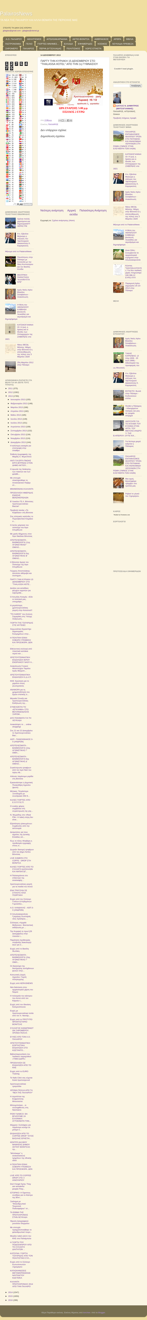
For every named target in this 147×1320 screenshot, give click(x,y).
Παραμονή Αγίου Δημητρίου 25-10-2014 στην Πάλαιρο (133, 287)
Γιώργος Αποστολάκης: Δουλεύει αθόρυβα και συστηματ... (21, 573)
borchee (86, 1312)
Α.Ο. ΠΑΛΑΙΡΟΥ (14, 39)
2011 (10, 388)
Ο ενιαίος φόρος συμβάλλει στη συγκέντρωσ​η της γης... (21, 808)
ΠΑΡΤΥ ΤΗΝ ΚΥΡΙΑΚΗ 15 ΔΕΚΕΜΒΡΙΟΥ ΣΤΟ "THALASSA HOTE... (21, 581)
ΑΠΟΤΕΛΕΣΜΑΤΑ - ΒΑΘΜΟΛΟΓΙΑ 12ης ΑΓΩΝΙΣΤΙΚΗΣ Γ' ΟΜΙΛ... (20, 749)
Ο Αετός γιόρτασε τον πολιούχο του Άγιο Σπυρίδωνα (19, 527)
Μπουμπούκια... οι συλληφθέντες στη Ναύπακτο (19, 1107)
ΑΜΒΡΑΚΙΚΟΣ (102, 39)
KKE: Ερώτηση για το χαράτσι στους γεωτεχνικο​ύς (19, 683)
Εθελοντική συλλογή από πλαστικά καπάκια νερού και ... (21, 651)
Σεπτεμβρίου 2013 (19, 431)
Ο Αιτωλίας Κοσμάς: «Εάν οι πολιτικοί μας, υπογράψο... (21, 599)
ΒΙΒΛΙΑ (129, 39)
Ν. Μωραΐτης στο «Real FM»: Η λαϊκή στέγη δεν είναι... (21, 817)
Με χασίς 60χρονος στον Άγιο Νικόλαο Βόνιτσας (21, 535)
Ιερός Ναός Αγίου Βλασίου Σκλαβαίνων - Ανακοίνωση (24, 293)
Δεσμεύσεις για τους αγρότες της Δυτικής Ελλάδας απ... (20, 834)
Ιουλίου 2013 (16, 423)
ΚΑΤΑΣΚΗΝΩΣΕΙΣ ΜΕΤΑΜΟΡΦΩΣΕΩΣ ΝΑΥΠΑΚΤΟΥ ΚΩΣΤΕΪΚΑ (20, 1274)
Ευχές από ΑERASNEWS (21, 983)
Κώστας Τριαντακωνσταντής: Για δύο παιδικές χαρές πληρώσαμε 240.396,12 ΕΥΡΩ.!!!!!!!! (133, 272)
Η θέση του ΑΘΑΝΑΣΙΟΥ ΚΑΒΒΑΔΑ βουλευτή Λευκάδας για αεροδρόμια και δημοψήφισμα (18, 312)
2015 (10, 1296)
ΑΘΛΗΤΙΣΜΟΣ (34, 39)
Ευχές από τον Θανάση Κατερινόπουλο (20, 1005)
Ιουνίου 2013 (16, 419)
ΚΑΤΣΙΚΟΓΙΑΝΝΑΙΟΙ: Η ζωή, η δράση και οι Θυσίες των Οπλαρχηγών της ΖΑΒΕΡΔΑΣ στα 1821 (19, 332)
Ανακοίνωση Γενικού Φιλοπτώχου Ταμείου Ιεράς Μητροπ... (20, 668)
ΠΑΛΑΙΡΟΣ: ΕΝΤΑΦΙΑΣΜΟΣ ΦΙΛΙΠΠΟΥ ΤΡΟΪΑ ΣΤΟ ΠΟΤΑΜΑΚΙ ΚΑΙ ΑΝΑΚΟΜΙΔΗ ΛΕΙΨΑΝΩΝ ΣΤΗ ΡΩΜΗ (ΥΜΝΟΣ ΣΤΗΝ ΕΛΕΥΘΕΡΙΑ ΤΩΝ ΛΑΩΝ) (127, 140)
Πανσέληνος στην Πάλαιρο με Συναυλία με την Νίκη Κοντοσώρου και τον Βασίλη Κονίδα (25, 263)
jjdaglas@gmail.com (12, 31)
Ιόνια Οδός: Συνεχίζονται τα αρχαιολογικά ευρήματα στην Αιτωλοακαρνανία (132, 255)
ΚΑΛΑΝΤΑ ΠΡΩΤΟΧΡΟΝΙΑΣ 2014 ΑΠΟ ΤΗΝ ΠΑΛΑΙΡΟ (21, 1284)
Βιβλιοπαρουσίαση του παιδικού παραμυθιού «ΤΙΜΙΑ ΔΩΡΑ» (20, 1056)
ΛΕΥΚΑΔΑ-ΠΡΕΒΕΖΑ (122, 44)
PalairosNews (16, 14)
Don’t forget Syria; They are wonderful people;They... (20, 1186)
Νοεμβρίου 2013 (18, 438)
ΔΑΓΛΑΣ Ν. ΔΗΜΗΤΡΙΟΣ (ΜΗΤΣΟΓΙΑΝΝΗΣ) (127, 107)
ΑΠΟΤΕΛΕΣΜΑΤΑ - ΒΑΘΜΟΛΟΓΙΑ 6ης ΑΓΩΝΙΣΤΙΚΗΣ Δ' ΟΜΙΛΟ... (19, 760)
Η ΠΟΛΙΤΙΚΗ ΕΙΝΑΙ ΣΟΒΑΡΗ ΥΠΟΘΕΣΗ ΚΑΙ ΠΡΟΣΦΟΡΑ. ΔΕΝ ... (21, 641)
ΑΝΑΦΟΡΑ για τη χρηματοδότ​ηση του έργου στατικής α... (20, 692)
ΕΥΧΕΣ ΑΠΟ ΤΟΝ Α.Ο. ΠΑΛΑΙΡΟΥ (20, 1038)
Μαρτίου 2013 (17, 407)
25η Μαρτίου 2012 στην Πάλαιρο (25, 363)
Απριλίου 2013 (17, 411)
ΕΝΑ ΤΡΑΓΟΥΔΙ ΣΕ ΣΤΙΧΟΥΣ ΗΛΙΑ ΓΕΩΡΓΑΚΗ (18, 892)
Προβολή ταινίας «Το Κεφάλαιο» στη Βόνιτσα (21, 511)
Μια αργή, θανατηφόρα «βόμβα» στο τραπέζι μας (131, 482)
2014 (10, 1292)
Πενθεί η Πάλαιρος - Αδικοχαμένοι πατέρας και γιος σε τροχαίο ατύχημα (133, 411)
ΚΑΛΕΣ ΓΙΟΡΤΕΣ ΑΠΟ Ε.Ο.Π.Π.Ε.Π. (20, 801)
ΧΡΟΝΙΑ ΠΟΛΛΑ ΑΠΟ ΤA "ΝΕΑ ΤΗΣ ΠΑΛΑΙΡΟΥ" (21, 1091)
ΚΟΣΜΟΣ (102, 44)
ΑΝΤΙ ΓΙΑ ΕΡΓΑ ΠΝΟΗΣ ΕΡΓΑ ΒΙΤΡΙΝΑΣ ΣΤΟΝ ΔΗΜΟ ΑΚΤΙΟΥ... (21, 462)
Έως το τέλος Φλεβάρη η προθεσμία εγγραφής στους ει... (21, 843)
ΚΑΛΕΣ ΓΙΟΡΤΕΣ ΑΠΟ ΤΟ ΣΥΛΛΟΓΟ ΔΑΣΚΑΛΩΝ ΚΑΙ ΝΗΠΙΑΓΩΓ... (22, 869)
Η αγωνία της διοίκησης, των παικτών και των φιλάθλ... (20, 471)
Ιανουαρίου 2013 (18, 399)
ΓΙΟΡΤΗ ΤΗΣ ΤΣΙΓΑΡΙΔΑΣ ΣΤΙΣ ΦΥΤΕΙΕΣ (21, 624)
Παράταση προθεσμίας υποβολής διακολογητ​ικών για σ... (20, 942)
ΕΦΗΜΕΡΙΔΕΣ (85, 44)
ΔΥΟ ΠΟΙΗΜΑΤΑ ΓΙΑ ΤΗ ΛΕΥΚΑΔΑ (20, 719)
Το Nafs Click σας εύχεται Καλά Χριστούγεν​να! (21, 1079)
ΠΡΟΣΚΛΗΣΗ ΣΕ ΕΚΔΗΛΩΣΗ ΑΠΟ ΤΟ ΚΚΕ (20, 1065)
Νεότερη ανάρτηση (52, 210)
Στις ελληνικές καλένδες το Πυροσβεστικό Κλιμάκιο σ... (21, 518)
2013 (10, 396)
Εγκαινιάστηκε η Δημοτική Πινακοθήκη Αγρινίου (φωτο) (21, 784)
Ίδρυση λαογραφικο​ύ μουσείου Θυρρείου (19, 1222)
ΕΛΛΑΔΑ (68, 44)
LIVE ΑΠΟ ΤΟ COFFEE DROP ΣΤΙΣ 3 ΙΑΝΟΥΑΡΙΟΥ (20, 1177)
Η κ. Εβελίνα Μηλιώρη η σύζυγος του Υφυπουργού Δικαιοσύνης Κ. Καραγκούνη (23, 240)
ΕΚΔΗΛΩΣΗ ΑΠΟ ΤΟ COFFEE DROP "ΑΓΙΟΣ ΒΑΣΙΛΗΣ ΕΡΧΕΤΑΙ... (22, 1135)
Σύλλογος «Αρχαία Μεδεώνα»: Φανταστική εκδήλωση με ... (21, 924)
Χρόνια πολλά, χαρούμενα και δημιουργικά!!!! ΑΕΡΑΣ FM (23, 222)
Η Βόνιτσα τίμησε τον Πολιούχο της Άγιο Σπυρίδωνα (19, 564)
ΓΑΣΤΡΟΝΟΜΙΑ (13, 44)
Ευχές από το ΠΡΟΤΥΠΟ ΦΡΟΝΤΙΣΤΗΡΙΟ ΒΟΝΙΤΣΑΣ (21, 1021)
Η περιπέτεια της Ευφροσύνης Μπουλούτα (17, 1098)
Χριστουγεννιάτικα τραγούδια (18, 1085)
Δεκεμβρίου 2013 (18, 442)
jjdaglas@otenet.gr (30, 31)
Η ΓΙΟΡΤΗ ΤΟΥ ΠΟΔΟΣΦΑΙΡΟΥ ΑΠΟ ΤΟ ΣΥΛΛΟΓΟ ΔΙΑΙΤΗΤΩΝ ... (21, 1246)
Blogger (101, 1312)
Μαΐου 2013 (16, 415)
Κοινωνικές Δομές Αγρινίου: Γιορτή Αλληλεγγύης (18, 977)
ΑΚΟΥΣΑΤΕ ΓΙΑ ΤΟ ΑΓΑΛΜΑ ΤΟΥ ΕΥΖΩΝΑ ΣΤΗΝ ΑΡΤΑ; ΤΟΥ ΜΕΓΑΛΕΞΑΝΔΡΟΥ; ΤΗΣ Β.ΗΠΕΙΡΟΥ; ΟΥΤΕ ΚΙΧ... (127, 428)
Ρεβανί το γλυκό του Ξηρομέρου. (132, 495)
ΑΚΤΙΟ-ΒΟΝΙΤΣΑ (80, 39)
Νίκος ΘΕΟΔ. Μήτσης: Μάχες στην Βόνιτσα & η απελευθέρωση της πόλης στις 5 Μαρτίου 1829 (24, 351)
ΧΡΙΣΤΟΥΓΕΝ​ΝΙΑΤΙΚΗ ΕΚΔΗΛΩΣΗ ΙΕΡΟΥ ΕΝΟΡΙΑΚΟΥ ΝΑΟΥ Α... (21, 659)
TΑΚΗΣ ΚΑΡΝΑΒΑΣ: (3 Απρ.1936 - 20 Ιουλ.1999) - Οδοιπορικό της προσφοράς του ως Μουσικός (126, 360)
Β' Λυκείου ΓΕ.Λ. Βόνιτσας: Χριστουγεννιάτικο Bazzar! (22, 503)
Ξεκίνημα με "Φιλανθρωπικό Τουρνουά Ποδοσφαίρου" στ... (19, 1205)
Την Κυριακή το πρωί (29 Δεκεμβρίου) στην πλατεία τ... (21, 933)
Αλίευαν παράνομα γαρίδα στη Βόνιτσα (21, 777)
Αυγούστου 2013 (18, 427)
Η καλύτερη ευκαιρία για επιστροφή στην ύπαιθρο (20, 448)
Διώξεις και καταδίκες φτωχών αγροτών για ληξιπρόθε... (20, 590)
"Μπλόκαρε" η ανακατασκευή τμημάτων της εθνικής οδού (20, 1157)
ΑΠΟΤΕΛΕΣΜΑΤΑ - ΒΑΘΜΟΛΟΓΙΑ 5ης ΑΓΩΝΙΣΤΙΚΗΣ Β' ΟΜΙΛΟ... (19, 554)
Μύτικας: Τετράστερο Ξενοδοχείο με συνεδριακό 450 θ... (20, 793)
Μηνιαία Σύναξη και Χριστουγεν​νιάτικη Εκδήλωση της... (19, 700)
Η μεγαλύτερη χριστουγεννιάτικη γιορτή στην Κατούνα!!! (21, 607)
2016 (10, 1300)
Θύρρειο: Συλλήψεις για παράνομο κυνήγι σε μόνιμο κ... (20, 1127)
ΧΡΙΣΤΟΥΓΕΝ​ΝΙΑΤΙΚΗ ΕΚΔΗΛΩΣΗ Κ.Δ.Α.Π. (20, 676)
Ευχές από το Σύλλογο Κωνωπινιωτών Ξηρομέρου (20, 1264)
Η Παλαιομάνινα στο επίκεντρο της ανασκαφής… (19, 877)
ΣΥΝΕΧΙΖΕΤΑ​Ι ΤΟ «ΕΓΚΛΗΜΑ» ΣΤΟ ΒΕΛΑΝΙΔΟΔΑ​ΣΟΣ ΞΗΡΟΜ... (19, 710)
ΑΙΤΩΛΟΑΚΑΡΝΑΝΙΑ (57, 39)
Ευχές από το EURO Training (19, 1072)
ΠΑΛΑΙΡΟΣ (28, 48)
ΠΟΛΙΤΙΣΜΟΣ (73, 48)
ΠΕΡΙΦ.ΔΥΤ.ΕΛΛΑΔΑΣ (50, 48)
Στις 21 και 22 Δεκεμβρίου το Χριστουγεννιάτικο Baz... (21, 732)
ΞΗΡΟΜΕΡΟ (11, 48)
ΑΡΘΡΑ (117, 39)
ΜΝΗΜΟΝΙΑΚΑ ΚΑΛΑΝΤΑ (21, 489)
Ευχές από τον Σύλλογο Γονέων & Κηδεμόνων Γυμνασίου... (21, 901)
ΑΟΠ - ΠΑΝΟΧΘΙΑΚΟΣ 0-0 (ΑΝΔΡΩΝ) (21, 740)
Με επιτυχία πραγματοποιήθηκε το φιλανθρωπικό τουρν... (21, 1229)
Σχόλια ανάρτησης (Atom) (63, 220)
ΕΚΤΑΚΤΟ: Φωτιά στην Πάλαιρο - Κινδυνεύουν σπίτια (133, 394)
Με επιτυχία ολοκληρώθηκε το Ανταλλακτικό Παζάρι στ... (20, 481)
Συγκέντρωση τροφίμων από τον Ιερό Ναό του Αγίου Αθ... (20, 769)
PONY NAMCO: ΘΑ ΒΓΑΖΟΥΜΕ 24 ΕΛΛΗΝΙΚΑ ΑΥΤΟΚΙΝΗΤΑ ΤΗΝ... (20, 1117)
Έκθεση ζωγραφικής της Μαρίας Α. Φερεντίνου (21, 455)
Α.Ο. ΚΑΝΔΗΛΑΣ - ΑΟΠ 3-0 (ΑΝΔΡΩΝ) (22, 909)
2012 (10, 392)
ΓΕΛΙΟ (29, 44)
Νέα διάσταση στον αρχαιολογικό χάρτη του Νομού (21, 989)
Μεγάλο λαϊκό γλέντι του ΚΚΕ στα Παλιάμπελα (20, 1237)
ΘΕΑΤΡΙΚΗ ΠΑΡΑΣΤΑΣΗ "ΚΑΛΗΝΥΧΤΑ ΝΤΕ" (23, 278)
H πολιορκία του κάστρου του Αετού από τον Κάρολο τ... (21, 998)
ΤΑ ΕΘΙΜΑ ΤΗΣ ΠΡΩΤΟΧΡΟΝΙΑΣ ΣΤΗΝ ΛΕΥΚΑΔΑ (19, 1214)
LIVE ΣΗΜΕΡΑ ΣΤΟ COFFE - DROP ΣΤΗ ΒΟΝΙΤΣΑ (20, 860)
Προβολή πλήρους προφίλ (124, 118)
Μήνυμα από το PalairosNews (18, 251)
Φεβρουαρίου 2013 (19, 403)
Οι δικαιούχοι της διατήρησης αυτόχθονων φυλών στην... (22, 968)
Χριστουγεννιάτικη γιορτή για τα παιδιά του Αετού (21, 885)
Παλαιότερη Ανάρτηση (93, 210)
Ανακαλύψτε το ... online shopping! (20, 725)
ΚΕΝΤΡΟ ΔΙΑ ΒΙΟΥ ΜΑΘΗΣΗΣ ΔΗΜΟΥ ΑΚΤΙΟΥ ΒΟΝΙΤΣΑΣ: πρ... (20, 1146)
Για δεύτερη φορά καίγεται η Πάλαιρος (133, 443)
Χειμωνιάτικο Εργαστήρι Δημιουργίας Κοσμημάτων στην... (20, 631)
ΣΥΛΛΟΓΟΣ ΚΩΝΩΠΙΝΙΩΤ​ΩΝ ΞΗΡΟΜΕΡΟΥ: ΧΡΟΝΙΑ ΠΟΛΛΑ (22, 1030)
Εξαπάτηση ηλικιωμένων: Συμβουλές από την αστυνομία (21, 825)
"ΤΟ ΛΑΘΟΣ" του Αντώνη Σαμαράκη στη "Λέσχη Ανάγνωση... (21, 616)
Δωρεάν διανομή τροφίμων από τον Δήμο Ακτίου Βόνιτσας (22, 851)
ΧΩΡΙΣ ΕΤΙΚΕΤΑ (93, 48)
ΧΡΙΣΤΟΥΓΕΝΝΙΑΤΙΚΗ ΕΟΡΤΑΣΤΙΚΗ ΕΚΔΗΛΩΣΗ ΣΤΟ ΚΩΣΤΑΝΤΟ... (20, 1046)
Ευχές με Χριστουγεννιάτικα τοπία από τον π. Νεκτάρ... (22, 1013)
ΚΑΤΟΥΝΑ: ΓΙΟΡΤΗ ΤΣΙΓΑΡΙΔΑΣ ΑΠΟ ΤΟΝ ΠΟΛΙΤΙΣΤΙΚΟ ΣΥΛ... (21, 1255)
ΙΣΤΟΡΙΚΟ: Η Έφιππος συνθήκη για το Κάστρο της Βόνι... (21, 1195)
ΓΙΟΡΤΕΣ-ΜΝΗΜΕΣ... (48, 44)
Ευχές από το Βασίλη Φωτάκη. (19, 950)
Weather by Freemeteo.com (122, 515)
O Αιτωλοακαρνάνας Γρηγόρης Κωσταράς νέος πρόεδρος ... (20, 916)
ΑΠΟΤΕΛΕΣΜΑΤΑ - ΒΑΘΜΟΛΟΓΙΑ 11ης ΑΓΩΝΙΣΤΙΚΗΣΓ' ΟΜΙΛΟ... (20, 543)
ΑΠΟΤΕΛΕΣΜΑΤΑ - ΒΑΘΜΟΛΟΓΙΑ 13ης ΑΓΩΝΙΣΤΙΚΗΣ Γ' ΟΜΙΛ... (20, 958)
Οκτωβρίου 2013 (18, 434)
